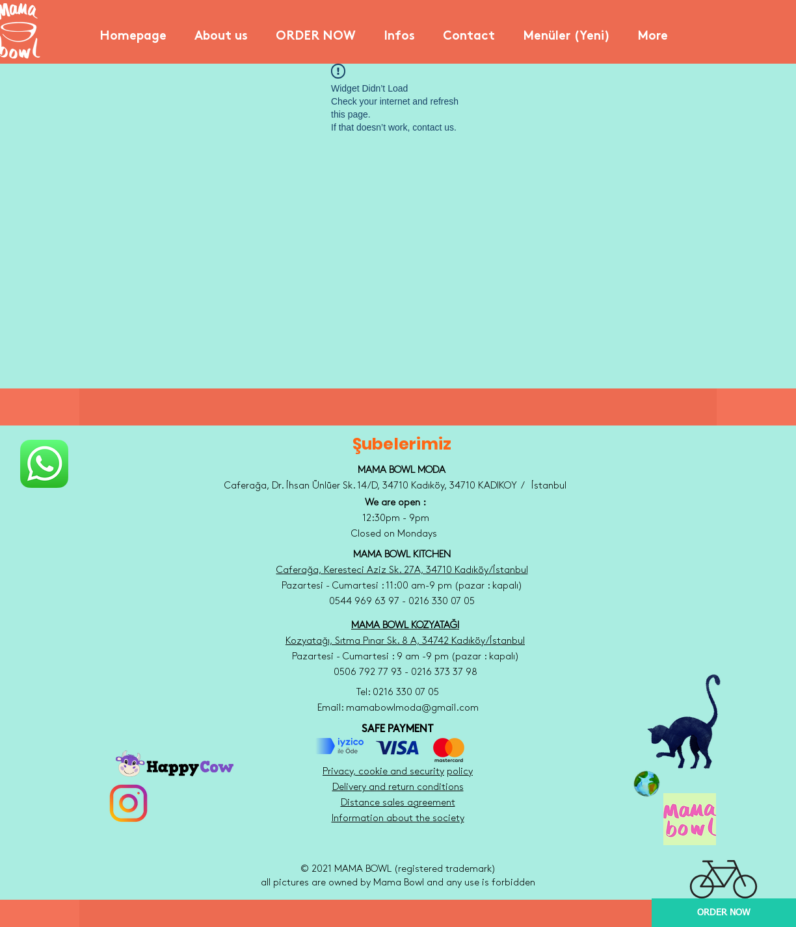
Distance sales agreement (398, 802)
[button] (220, 31)
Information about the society (398, 818)
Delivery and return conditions (398, 787)
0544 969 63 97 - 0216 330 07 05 (402, 601)
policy (460, 771)
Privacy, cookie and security (383, 771)
